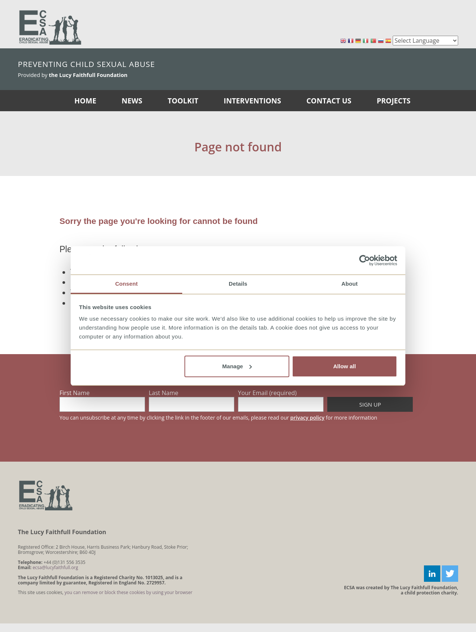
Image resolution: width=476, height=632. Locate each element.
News (132, 101)
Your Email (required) (267, 393)
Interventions (252, 101)
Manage (237, 366)
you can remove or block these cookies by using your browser (129, 592)
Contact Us (328, 101)
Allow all (344, 366)
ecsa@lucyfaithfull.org (55, 567)
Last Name (163, 393)
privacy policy (307, 417)
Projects (394, 101)
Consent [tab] (126, 283)
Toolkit (183, 101)
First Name (75, 393)
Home (85, 101)
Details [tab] (238, 283)
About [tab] (349, 283)
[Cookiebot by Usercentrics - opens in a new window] (364, 260)
